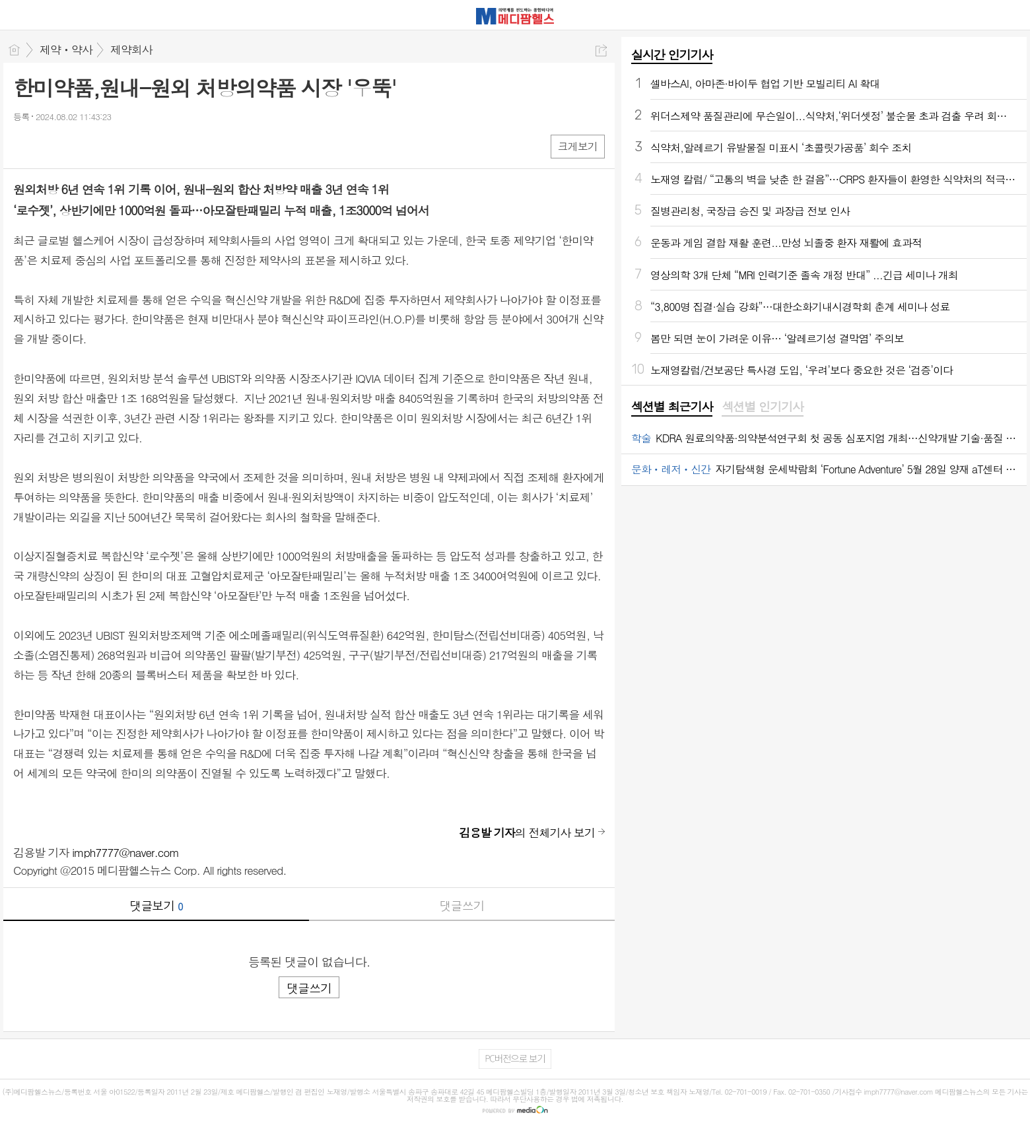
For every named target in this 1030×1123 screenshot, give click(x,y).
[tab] (672, 407)
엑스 (51, 145)
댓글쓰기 (462, 905)
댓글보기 (156, 905)
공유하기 (601, 50)
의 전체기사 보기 (527, 832)
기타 (104, 145)
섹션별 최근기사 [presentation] (671, 407)
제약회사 (131, 49)
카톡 (77, 145)
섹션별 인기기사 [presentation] (762, 407)
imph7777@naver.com (125, 852)
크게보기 (578, 146)
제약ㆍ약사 (66, 49)
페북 (24, 145)
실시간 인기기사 (671, 54)
